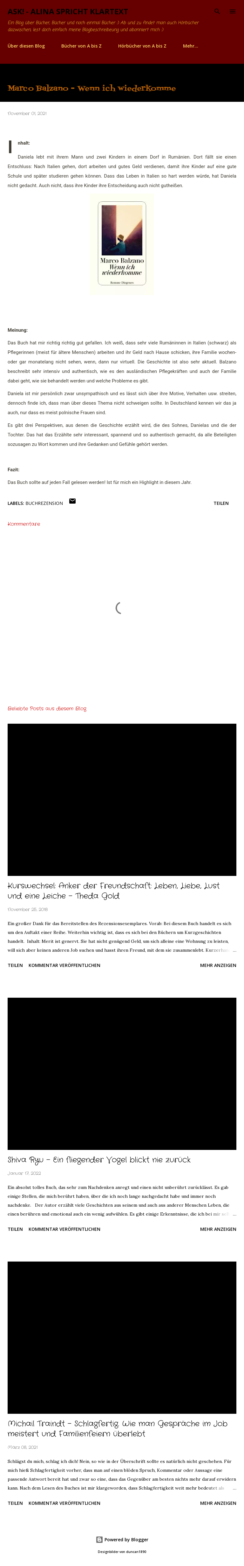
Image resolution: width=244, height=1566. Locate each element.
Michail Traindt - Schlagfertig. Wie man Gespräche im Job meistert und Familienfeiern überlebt (117, 1429)
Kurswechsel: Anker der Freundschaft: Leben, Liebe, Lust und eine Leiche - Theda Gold (114, 891)
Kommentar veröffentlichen (64, 965)
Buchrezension (44, 503)
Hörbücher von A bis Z (142, 46)
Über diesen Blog (26, 46)
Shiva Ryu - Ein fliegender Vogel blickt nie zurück (99, 1160)
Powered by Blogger (122, 1540)
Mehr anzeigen (218, 965)
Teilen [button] (221, 503)
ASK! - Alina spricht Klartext (68, 11)
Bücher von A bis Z (81, 46)
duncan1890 (136, 1552)
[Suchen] (217, 11)
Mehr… (190, 46)
